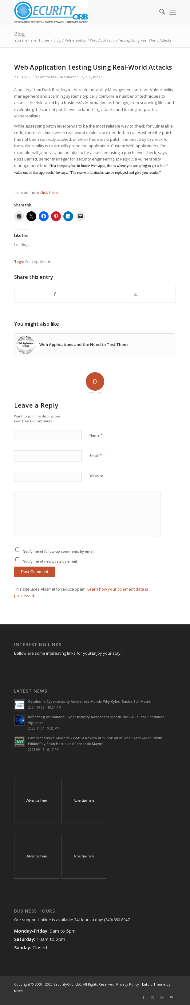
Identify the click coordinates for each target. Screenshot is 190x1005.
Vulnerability (74, 77)
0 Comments (45, 77)
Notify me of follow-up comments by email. (59, 551)
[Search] (159, 12)
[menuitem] (159, 12)
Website (96, 475)
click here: (50, 192)
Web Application (39, 261)
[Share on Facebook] (54, 294)
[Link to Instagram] (162, 997)
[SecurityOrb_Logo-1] (78, 12)
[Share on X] (135, 294)
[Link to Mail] (171, 997)
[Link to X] (152, 997)
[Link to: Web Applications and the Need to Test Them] (94, 344)
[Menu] (172, 12)
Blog (19, 34)
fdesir (97, 77)
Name (96, 435)
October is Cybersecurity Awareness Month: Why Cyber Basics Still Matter (90, 701)
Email (95, 455)
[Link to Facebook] (143, 997)
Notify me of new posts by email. (50, 561)
